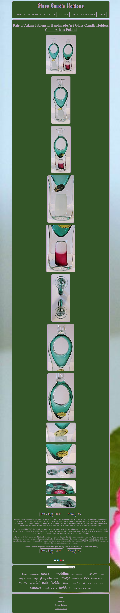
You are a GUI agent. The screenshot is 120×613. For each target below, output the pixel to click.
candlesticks (50, 588)
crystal (35, 582)
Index (61, 597)
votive (23, 582)
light (86, 578)
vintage (65, 578)
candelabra (77, 578)
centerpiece (75, 583)
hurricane (96, 578)
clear (102, 574)
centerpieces (34, 574)
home (24, 574)
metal (18, 575)
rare (85, 575)
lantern (93, 573)
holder (56, 582)
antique (22, 579)
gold (53, 575)
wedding (62, 573)
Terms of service (61, 609)
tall (84, 583)
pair (45, 582)
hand (95, 583)
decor (29, 579)
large (101, 583)
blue (72, 574)
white (90, 589)
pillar (89, 583)
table (56, 579)
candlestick (79, 588)
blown (65, 583)
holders (64, 587)
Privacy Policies (61, 605)
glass (45, 573)
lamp (35, 578)
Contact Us (61, 601)
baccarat (79, 574)
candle (35, 587)
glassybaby (46, 578)
